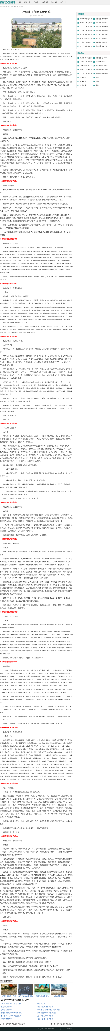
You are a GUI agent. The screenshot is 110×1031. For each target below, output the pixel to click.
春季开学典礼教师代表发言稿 (15, 1024)
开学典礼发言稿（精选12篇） (11, 1004)
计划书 (98, 81)
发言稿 (21, 6)
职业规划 (83, 81)
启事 (97, 77)
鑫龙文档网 (51, 1028)
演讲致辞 (54, 2)
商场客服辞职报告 (102, 73)
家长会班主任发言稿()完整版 (11, 1016)
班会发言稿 (41, 1004)
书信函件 (36, 2)
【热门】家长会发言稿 (45, 1019)
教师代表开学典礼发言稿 (64, 1024)
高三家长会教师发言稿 (45, 1016)
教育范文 (45, 2)
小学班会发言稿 (6, 1010)
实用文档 (63, 2)
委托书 (98, 85)
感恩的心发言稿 (6, 1007)
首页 (19, 2)
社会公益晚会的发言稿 (45, 1007)
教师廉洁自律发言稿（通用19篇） (49, 1010)
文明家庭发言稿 (6, 1019)
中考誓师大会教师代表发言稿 (11, 1013)
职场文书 (27, 2)
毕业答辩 (83, 77)
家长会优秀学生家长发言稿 (46, 1013)
